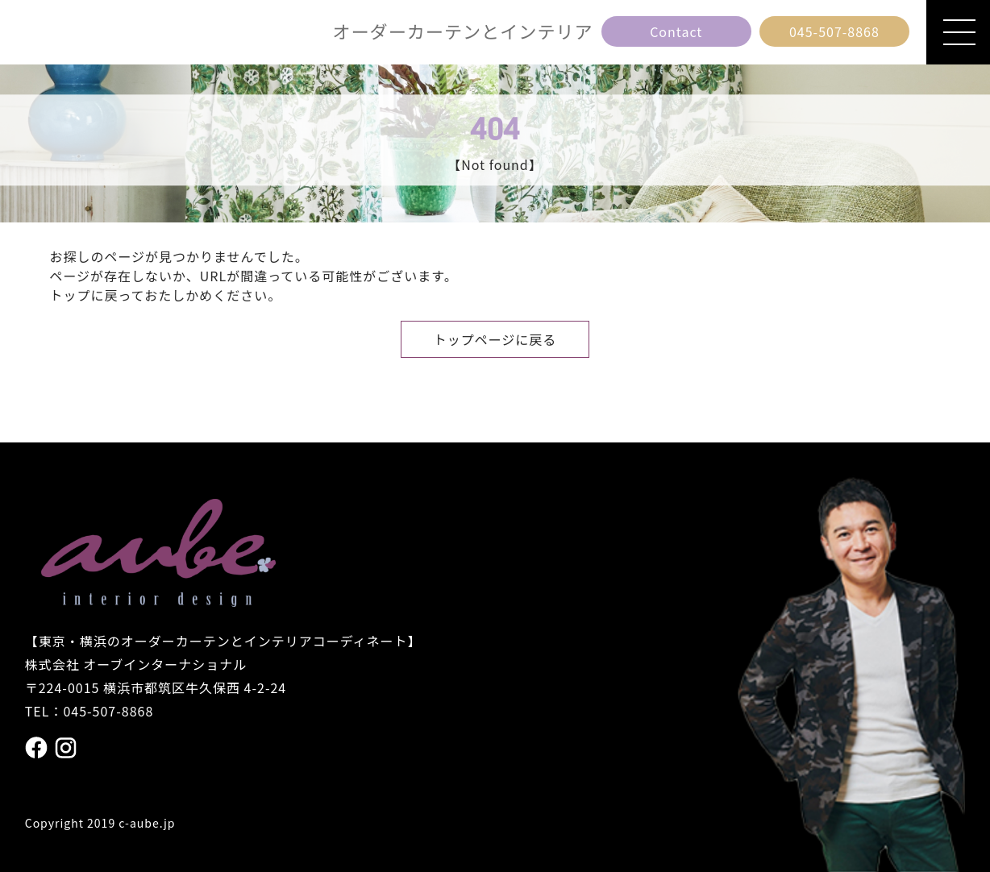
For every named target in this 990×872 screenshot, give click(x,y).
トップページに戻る (495, 339)
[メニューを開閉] (958, 32)
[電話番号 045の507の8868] (834, 31)
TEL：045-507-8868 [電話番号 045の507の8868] (89, 710)
